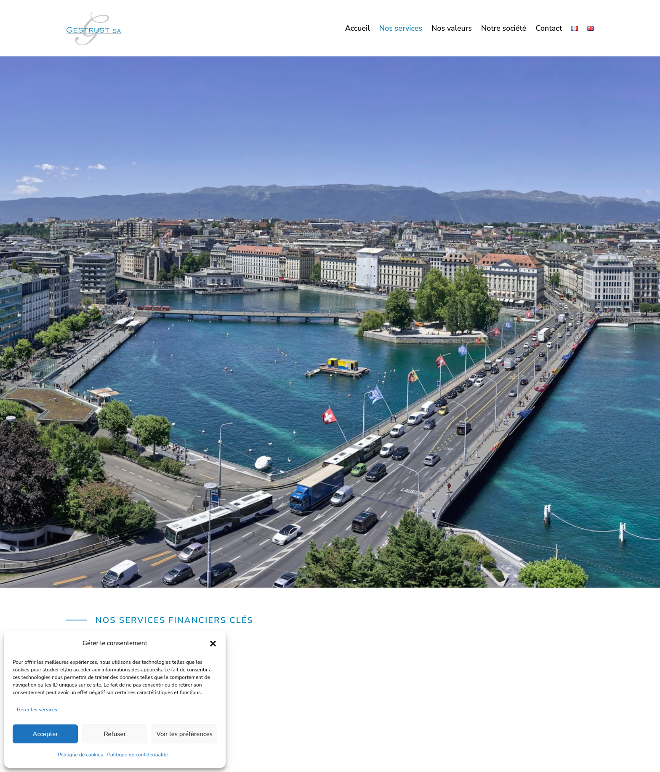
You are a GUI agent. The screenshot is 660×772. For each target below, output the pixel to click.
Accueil (357, 29)
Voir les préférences (184, 734)
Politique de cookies (80, 754)
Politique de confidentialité (137, 754)
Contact (548, 29)
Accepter (45, 734)
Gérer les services (37, 709)
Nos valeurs (451, 29)
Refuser (115, 734)
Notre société (504, 29)
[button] (213, 643)
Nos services (400, 29)
